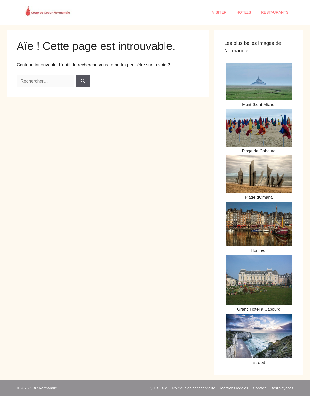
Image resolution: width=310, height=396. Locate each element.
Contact (259, 388)
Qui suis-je (158, 388)
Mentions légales (234, 388)
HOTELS (243, 12)
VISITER (219, 12)
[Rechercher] (83, 81)
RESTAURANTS (275, 12)
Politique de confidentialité (193, 388)
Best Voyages (282, 388)
